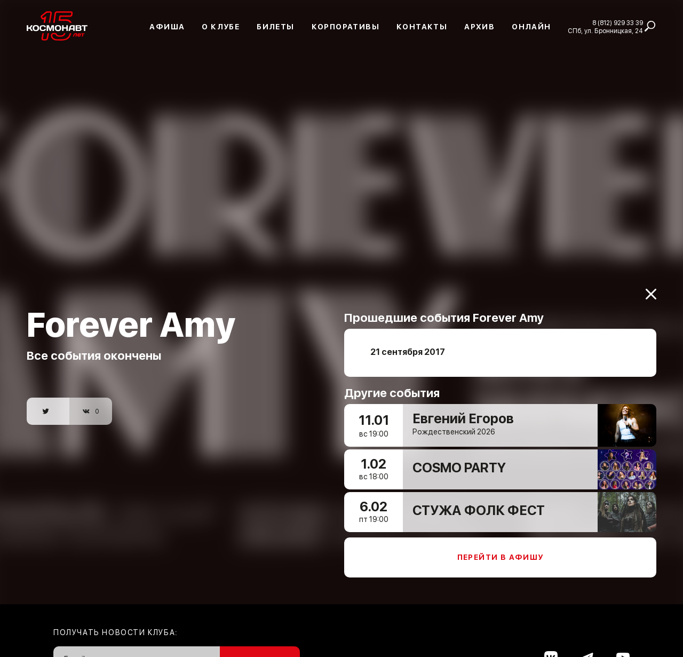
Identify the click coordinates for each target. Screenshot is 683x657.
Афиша (167, 26)
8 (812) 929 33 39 (617, 23)
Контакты (421, 26)
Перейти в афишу (500, 552)
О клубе (221, 26)
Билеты (275, 26)
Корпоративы (345, 26)
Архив (479, 26)
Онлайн (531, 26)
